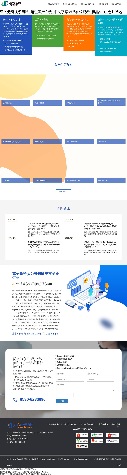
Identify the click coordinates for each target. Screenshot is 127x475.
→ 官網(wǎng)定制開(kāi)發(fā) (14, 50)
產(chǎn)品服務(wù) (88, 424)
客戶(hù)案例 (103, 424)
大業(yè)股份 (71, 103)
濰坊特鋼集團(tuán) (73, 180)
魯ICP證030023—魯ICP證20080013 (58, 459)
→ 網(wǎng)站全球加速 (11, 43)
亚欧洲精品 (29, 474)
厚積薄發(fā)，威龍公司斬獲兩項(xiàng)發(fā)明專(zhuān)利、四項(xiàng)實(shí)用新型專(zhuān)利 (100, 244)
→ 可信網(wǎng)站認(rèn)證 (13, 40)
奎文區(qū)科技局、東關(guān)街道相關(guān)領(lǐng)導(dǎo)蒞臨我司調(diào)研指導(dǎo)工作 (44, 244)
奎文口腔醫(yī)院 (72, 141)
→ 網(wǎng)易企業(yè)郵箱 (44, 39)
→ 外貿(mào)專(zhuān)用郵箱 (45, 35)
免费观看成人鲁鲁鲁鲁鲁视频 (9, 474)
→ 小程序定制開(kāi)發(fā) (75, 40)
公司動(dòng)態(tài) (70, 424)
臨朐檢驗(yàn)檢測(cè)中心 (12, 141)
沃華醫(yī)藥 (7, 103)
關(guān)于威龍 (54, 424)
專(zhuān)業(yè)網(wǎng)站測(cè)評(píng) (73, 368)
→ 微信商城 (70, 47)
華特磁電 (6, 180)
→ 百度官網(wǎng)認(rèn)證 (13, 47)
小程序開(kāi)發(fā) (63, 359)
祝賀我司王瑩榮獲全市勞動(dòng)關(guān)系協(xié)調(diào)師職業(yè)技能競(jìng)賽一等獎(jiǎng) (100, 226)
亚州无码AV (22, 474)
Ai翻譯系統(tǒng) (63, 365)
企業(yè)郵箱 (61, 362)
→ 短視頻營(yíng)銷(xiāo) (107, 48)
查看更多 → (63, 191)
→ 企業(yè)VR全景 (105, 52)
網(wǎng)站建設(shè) (64, 356)
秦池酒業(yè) (102, 180)
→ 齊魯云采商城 (104, 39)
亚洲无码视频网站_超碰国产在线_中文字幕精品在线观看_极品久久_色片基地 (61, 12)
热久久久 (48, 474)
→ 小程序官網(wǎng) (73, 43)
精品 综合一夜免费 (39, 474)
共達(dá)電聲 (39, 103)
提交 (62, 401)
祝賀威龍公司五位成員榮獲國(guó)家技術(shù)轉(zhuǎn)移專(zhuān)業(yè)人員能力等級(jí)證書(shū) (44, 226)
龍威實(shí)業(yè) (41, 180)
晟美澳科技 (102, 141)
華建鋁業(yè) (39, 141)
